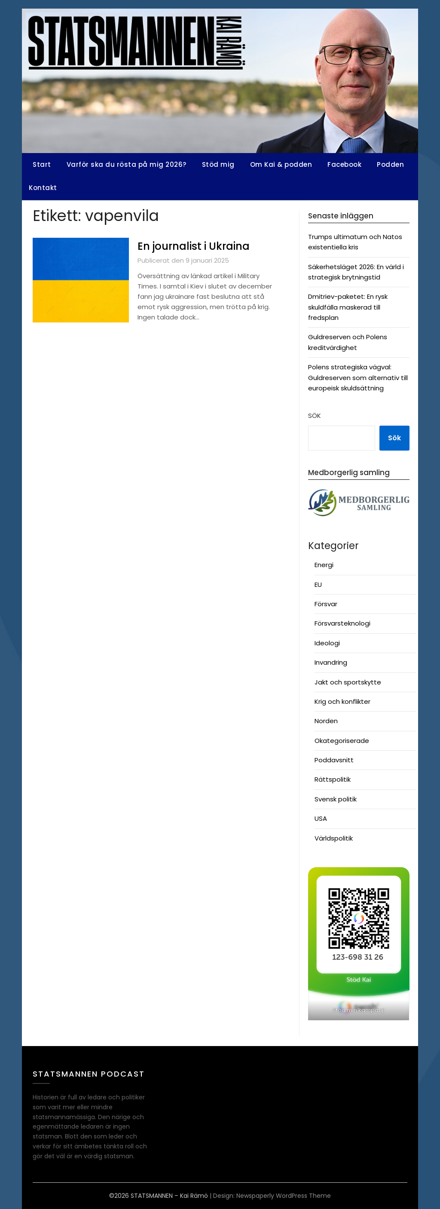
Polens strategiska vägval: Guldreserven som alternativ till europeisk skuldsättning (358, 377)
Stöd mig (218, 164)
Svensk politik (336, 799)
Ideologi (327, 642)
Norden (326, 720)
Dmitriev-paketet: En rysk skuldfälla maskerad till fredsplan (348, 307)
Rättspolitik (333, 779)
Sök (314, 415)
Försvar (326, 603)
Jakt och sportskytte (348, 682)
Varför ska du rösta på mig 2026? (126, 164)
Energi (324, 564)
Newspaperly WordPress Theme (283, 1195)
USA (321, 818)
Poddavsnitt (334, 759)
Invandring (331, 662)
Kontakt (43, 187)
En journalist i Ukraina (200, 246)
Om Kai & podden (281, 164)
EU (318, 584)
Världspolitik (334, 838)
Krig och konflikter (342, 701)
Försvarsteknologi (342, 623)
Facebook (344, 164)
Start (42, 164)
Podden (390, 164)
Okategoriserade (342, 740)
